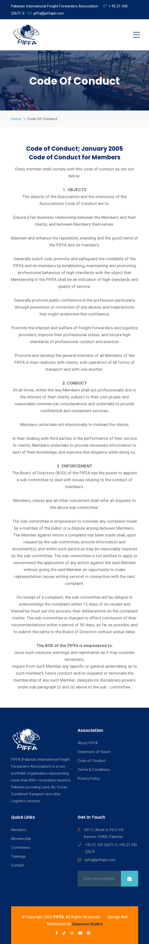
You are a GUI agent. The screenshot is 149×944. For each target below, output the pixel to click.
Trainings (18, 856)
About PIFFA (88, 743)
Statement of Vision (94, 752)
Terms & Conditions (94, 769)
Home (16, 119)
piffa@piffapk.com (46, 13)
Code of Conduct (92, 761)
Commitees (20, 847)
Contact (17, 865)
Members (18, 830)
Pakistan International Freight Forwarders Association (54, 6)
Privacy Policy (89, 778)
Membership (21, 838)
